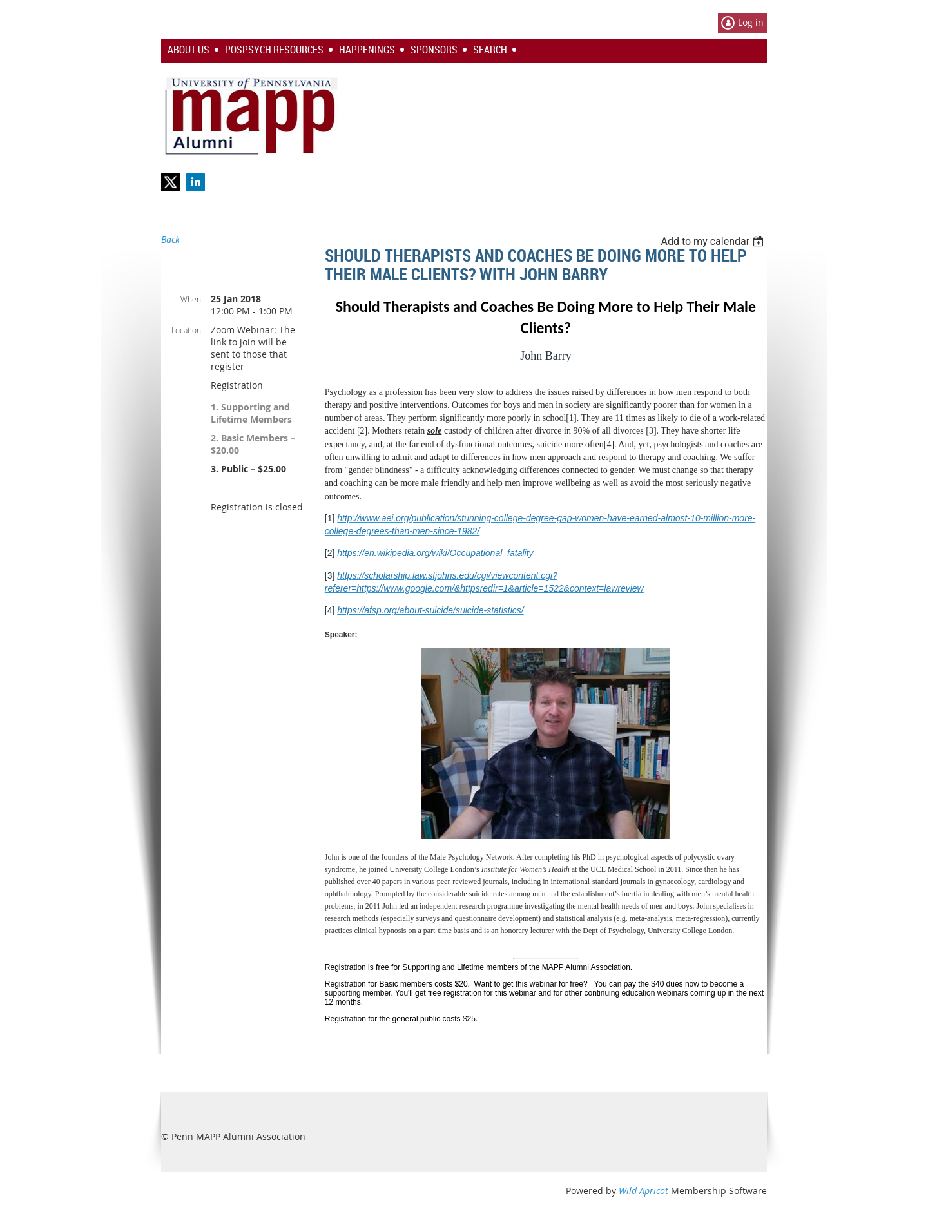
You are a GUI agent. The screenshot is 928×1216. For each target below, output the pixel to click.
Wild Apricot (643, 1190)
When (190, 299)
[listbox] (714, 241)
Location (186, 330)
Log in (751, 22)
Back (170, 239)
